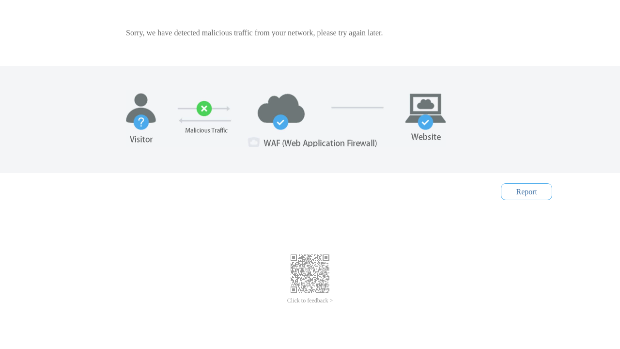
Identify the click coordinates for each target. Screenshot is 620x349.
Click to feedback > (310, 300)
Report (526, 192)
